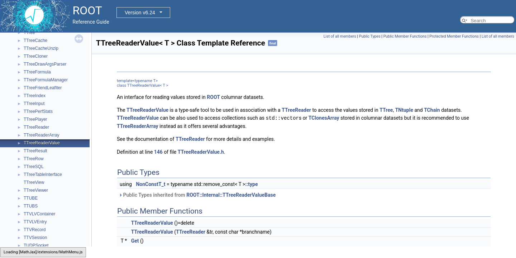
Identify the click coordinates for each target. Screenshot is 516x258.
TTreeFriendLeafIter (43, 87)
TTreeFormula (37, 72)
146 (158, 151)
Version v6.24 (140, 12)
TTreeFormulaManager (46, 79)
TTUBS (31, 206)
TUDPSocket (36, 245)
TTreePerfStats (38, 111)
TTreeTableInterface (43, 174)
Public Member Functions (405, 36)
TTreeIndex (35, 95)
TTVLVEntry (35, 221)
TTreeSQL (34, 166)
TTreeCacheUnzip (41, 48)
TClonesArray (324, 118)
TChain (432, 110)
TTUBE (31, 198)
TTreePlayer (35, 119)
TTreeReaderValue (42, 142)
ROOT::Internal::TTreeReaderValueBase (231, 194)
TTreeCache (35, 40)
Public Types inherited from (197, 194)
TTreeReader (36, 127)
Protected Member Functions (454, 36)
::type (251, 184)
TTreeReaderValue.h (201, 151)
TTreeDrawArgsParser (45, 64)
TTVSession (35, 237)
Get (135, 240)
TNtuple (404, 110)
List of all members (340, 36)
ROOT (213, 97)
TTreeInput (34, 103)
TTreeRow (34, 158)
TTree (29, 32)
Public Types (370, 36)
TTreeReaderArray (41, 135)
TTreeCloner (36, 56)
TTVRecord (35, 229)
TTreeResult (35, 150)
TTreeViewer (36, 190)
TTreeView (34, 182)
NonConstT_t (150, 184)
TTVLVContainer (39, 213)
